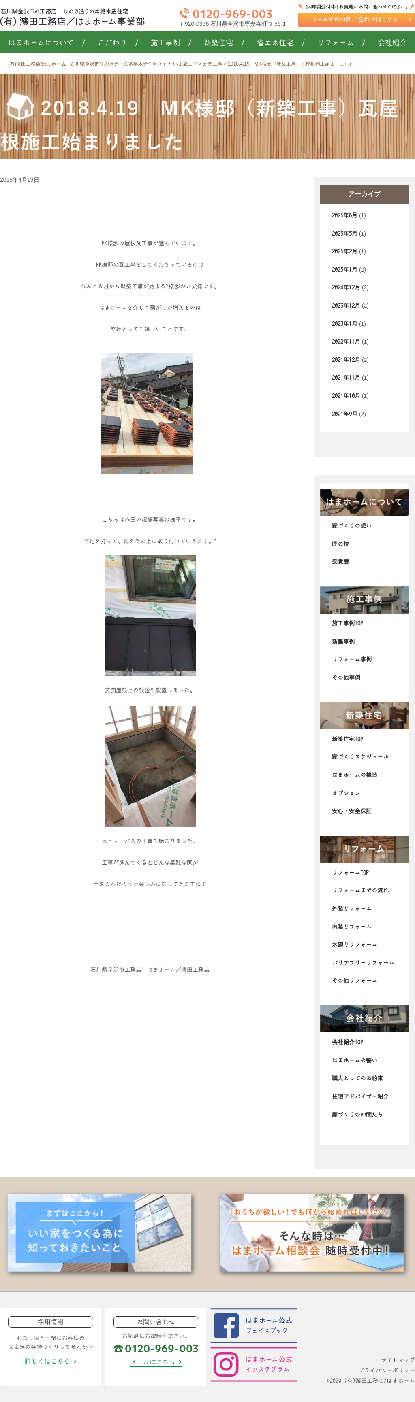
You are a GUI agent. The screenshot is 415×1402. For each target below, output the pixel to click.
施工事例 (171, 43)
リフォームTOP (350, 872)
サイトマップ (398, 1360)
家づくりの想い (352, 526)
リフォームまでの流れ (360, 890)
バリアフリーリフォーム (363, 963)
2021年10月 (346, 396)
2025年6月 (344, 215)
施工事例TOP (347, 623)
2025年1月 (344, 269)
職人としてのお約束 (357, 1078)
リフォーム (341, 43)
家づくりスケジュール (360, 757)
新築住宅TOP (347, 739)
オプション (346, 793)
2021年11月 (346, 377)
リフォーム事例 (352, 659)
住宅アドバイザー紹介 (360, 1096)
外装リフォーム (352, 908)
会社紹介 (392, 43)
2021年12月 (346, 360)
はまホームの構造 (354, 775)
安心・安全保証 (352, 811)
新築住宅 (224, 43)
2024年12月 (346, 287)
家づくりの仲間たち (357, 1114)
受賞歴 (340, 562)
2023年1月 (344, 324)
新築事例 (343, 641)
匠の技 (340, 544)
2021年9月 (344, 414)
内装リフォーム (352, 927)
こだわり (118, 43)
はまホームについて (47, 43)
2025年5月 (344, 233)
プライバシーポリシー (386, 1370)
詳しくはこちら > (51, 1361)
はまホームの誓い (354, 1060)
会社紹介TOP (347, 1042)
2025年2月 (344, 251)
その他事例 (346, 677)
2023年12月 (346, 305)
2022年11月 (346, 341)
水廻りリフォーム (354, 944)
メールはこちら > (156, 1362)
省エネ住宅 (281, 43)
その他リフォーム (354, 981)
